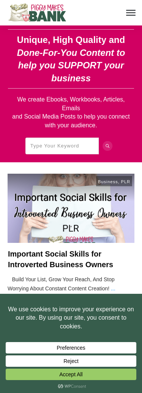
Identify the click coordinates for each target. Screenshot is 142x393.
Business (108, 181)
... (113, 288)
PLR (125, 181)
